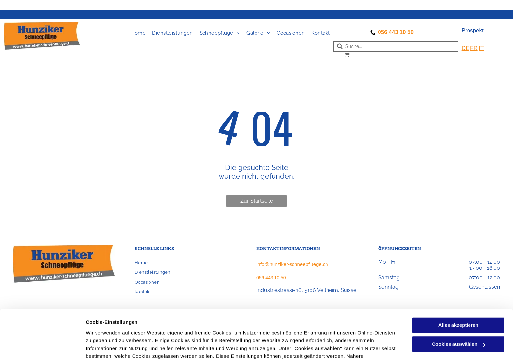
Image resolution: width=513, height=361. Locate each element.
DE (465, 48)
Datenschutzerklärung (246, 330)
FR (474, 48)
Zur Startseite (256, 201)
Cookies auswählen (109, 348)
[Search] (395, 46)
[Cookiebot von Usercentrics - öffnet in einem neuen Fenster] (42, 348)
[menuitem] (138, 33)
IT (481, 48)
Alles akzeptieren (458, 291)
